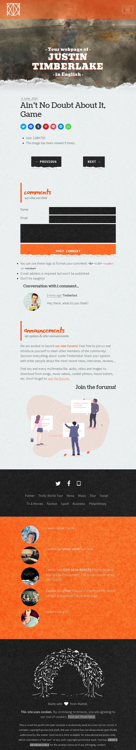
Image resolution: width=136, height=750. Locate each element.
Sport (65, 504)
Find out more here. (81, 717)
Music (82, 496)
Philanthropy (98, 504)
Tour (93, 496)
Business (79, 504)
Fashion (52, 504)
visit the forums (58, 379)
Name (24, 209)
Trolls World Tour (51, 496)
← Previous (46, 162)
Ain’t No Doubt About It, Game (62, 110)
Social (104, 496)
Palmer (30, 496)
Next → (94, 162)
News (70, 496)
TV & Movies (34, 504)
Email (24, 218)
